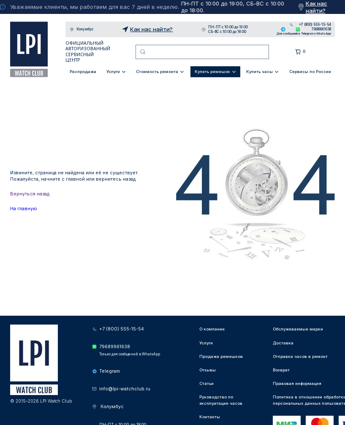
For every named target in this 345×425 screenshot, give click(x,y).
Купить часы (259, 71)
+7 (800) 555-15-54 (315, 24)
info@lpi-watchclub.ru (124, 389)
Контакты (209, 416)
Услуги (113, 71)
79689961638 (321, 29)
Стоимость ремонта (157, 71)
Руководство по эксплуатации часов (220, 400)
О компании (212, 329)
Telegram (283, 29)
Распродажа (83, 71)
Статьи (206, 383)
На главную (23, 208)
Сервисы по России (310, 71)
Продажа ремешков (221, 356)
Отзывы (207, 370)
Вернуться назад (29, 194)
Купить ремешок (212, 71)
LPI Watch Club (29, 49)
